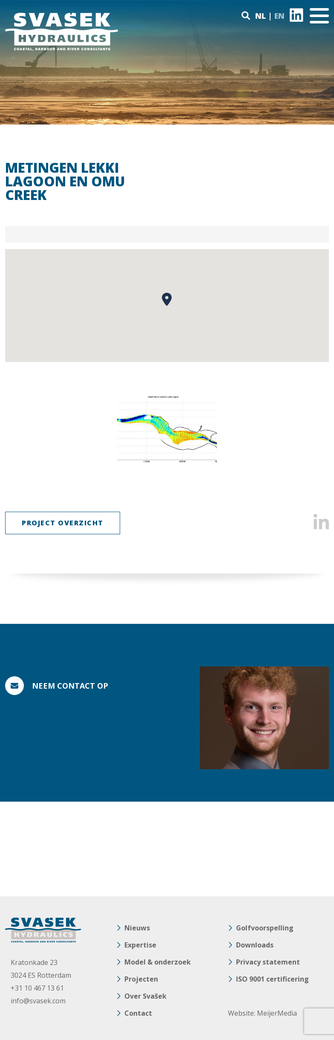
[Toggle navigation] (319, 15)
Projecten (141, 979)
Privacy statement (268, 962)
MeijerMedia (277, 1013)
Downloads (255, 945)
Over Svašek (145, 996)
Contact (138, 1013)
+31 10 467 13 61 (37, 988)
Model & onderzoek (157, 962)
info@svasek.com (38, 1000)
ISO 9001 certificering (272, 979)
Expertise (140, 945)
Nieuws (137, 928)
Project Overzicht (63, 522)
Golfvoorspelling (265, 928)
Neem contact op (70, 686)
